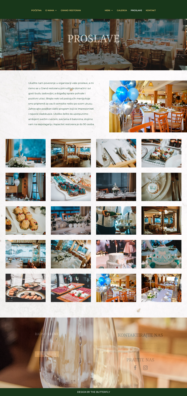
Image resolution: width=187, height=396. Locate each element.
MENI (106, 9)
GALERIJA (121, 9)
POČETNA (37, 9)
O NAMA (50, 9)
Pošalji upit (46, 354)
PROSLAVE (135, 9)
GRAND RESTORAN (72, 9)
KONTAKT (150, 9)
